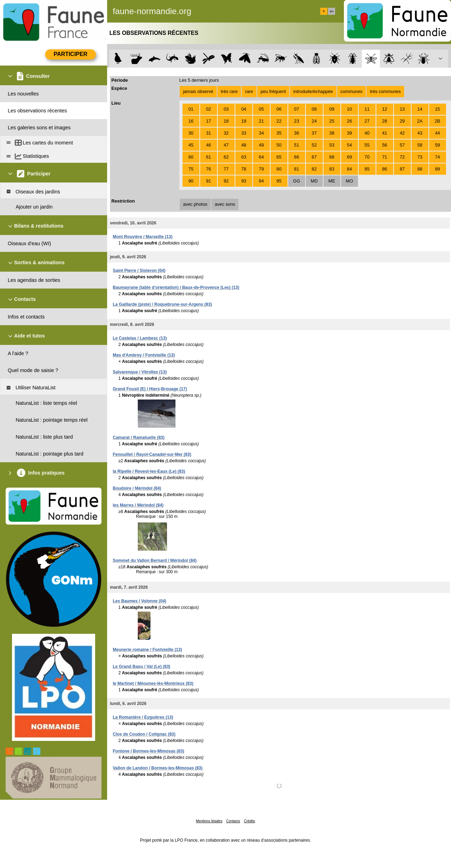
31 (208, 133)
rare (249, 91)
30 (191, 133)
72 (402, 157)
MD (314, 181)
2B (437, 121)
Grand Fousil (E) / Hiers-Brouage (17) (150, 388)
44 (437, 133)
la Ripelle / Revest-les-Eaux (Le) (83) (149, 471)
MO (349, 181)
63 (243, 157)
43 (419, 133)
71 (384, 157)
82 (314, 169)
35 (279, 133)
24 (314, 121)
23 (296, 121)
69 (349, 157)
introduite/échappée (313, 91)
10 (349, 109)
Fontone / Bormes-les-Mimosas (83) (148, 751)
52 (314, 145)
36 (296, 133)
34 (261, 133)
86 (384, 169)
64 (261, 157)
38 (331, 133)
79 (261, 169)
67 (314, 157)
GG (296, 181)
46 (208, 145)
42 (402, 133)
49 (261, 145)
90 (191, 181)
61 (208, 157)
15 (437, 109)
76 (208, 169)
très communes (385, 91)
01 (191, 109)
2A (420, 121)
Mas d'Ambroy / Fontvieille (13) (144, 355)
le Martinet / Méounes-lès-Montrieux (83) (153, 683)
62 (226, 157)
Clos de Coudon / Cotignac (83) (144, 734)
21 (261, 121)
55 (367, 145)
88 (419, 169)
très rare (229, 91)
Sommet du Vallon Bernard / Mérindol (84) (155, 560)
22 (279, 121)
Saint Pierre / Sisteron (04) (139, 270)
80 (279, 169)
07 (296, 109)
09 (331, 109)
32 (226, 133)
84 (349, 169)
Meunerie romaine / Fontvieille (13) (147, 649)
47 (226, 145)
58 (419, 145)
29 (402, 121)
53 (331, 145)
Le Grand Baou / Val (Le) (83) (141, 666)
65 (279, 157)
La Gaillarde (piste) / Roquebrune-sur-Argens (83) (162, 304)
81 (296, 169)
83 (331, 169)
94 (261, 181)
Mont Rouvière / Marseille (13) (142, 236)
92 (226, 181)
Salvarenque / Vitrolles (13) (140, 372)
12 (384, 109)
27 (367, 121)
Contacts (233, 821)
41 (384, 133)
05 (261, 109)
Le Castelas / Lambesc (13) (140, 338)
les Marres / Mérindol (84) (138, 505)
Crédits (249, 821)
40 (367, 133)
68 (331, 157)
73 (419, 157)
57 (402, 145)
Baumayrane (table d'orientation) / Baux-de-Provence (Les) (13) (176, 287)
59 (437, 145)
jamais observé (198, 91)
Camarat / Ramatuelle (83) (139, 437)
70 (367, 157)
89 (437, 169)
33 (243, 133)
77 (226, 169)
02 (208, 109)
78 (243, 169)
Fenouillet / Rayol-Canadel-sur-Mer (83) (152, 454)
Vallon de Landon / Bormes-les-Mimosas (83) (158, 768)
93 (243, 181)
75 (191, 169)
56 (384, 145)
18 (226, 121)
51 (296, 145)
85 (367, 169)
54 (349, 145)
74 (437, 157)
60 (191, 157)
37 (314, 133)
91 (208, 181)
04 (243, 109)
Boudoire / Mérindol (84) (137, 488)
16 (191, 121)
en (331, 11)
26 (349, 121)
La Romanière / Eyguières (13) (143, 717)
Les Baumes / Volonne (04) (139, 601)
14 (419, 109)
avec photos (195, 204)
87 (402, 169)
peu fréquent (273, 91)
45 (191, 145)
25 (331, 121)
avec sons (225, 204)
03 (226, 109)
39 (349, 133)
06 (279, 109)
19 (243, 121)
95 (279, 181)
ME (331, 181)
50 (279, 145)
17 (208, 121)
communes (351, 91)
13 (402, 109)
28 (384, 121)
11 (367, 109)
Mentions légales (209, 821)
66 (296, 157)
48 (243, 145)
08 (314, 109)
